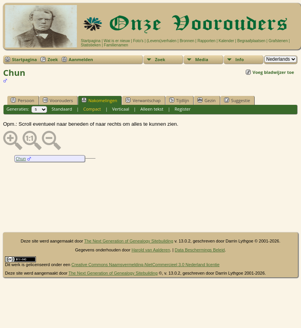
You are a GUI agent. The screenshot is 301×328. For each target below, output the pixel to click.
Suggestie (237, 100)
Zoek (53, 59)
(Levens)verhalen (162, 41)
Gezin (206, 100)
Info (239, 59)
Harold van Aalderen (150, 250)
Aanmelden (81, 59)
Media (201, 59)
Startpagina (90, 41)
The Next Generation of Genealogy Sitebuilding (128, 241)
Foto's (138, 41)
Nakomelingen (99, 100)
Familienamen (116, 45)
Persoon (22, 100)
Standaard (62, 109)
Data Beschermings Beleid (200, 250)
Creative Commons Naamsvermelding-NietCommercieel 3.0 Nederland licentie (145, 264)
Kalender (226, 41)
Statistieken (91, 45)
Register (183, 109)
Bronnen (187, 41)
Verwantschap (143, 100)
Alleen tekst (151, 109)
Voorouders (58, 100)
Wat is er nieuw (117, 41)
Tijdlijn (179, 100)
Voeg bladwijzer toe (273, 72)
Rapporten (206, 41)
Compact (92, 109)
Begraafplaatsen (251, 41)
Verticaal (120, 109)
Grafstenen (278, 41)
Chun (21, 158)
